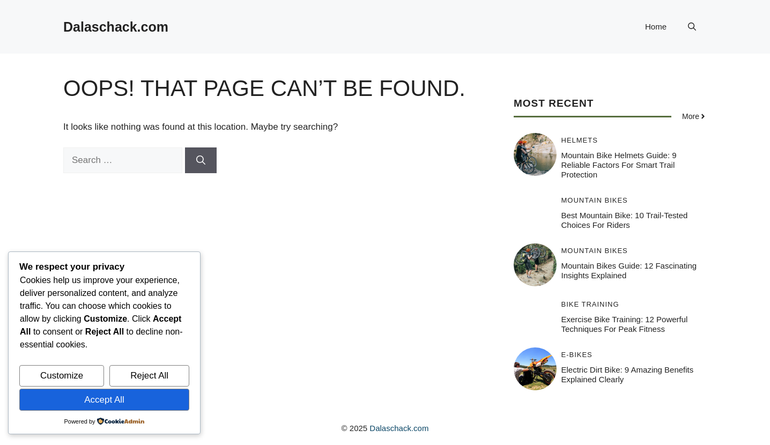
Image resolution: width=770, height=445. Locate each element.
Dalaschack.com (115, 26)
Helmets (579, 140)
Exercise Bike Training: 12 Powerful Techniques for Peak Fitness (624, 324)
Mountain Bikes (594, 200)
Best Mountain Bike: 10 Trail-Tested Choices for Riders (624, 220)
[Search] (201, 160)
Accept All (104, 400)
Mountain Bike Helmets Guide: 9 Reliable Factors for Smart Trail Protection (619, 165)
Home (656, 26)
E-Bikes (577, 354)
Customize (61, 375)
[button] (692, 27)
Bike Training (590, 304)
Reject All (149, 375)
